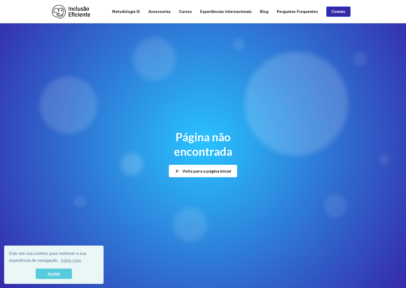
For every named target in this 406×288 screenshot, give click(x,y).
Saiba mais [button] (71, 260)
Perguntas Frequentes (297, 11)
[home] (71, 11)
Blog (264, 11)
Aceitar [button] (54, 274)
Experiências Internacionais (226, 11)
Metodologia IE (126, 11)
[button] (159, 11)
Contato (338, 11)
